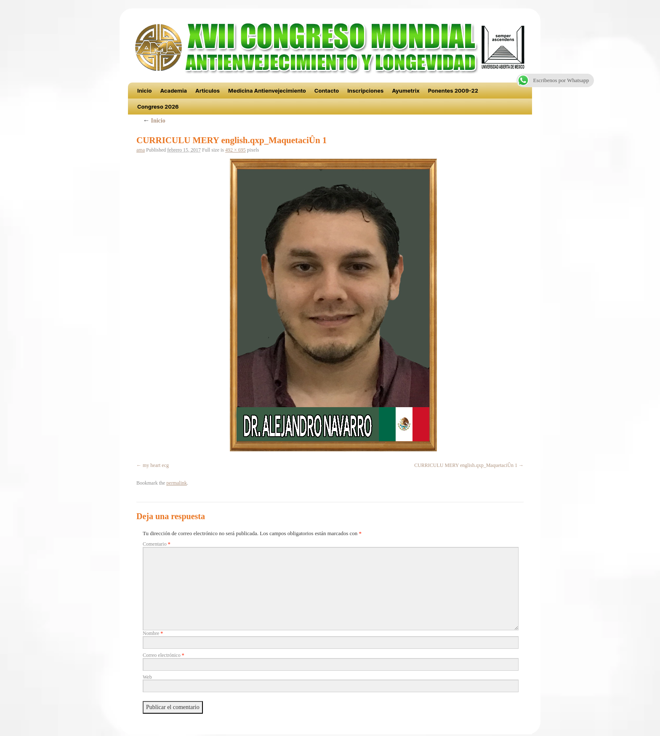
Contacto (326, 90)
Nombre (153, 633)
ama (140, 150)
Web (147, 677)
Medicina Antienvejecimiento (267, 90)
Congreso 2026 (158, 106)
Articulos (207, 90)
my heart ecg (156, 465)
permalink (176, 483)
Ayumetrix (406, 90)
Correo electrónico (163, 655)
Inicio (144, 90)
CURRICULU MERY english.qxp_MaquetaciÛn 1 (465, 465)
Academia (173, 90)
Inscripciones (365, 90)
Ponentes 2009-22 (453, 90)
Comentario (156, 544)
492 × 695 (235, 150)
